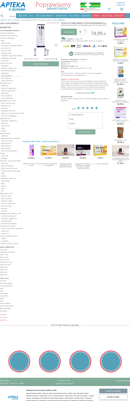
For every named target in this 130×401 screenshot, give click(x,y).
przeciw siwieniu (6, 51)
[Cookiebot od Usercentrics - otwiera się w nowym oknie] (13, 360)
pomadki (4, 211)
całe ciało (3, 281)
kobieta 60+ (4, 275)
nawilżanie (4, 123)
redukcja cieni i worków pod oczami (11, 113)
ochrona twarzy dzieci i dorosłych (11, 228)
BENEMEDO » (83, 59)
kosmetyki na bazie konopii (9, 35)
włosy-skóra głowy (6, 283)
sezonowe (4, 317)
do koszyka (69, 32)
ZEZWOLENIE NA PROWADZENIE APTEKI (15, 389)
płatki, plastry (5, 181)
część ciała (4, 278)
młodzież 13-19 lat (6, 262)
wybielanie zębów (6, 201)
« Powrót (3, 20)
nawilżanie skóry (6, 53)
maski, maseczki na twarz (9, 168)
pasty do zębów (6, 196)
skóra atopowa (6, 78)
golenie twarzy (5, 148)
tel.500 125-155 (64, 381)
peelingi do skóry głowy (8, 58)
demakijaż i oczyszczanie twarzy (10, 161)
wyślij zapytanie (40, 63)
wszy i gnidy (5, 61)
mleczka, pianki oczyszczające (10, 171)
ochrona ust (5, 231)
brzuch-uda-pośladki (6, 306)
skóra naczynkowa (7, 81)
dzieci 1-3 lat (4, 255)
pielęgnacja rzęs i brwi (8, 111)
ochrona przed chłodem (8, 226)
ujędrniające (5, 73)
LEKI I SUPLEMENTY (44, 15)
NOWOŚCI (86, 15)
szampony (4, 136)
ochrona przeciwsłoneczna (8, 236)
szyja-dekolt (4, 296)
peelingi (3, 176)
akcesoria (4, 208)
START (9, 20)
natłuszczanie (5, 126)
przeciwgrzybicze (6, 221)
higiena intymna (6, 146)
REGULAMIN (4, 381)
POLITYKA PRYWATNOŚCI (9, 386)
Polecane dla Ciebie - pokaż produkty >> (41, 141)
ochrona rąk (5, 233)
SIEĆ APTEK (107, 15)
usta (1, 291)
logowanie (121, 2)
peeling (3, 131)
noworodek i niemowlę (7, 252)
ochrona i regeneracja (8, 203)
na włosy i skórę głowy (7, 38)
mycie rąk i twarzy (7, 141)
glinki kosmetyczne (7, 166)
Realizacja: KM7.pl (123, 381)
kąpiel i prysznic (6, 143)
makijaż (2, 153)
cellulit (3, 128)
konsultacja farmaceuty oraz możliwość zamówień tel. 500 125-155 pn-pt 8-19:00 (89, 54)
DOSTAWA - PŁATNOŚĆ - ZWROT (12, 383)
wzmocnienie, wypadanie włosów (11, 46)
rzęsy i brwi (4, 156)
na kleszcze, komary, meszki (9, 243)
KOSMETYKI (61, 15)
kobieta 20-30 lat (5, 265)
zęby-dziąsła (4, 293)
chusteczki (4, 163)
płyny (2, 183)
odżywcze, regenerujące (9, 68)
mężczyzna (3, 250)
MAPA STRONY (5, 398)
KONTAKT (119, 15)
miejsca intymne (5, 303)
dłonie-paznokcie (5, 308)
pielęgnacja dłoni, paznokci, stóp (10, 213)
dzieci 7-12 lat (4, 260)
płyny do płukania (6, 198)
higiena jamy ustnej (6, 193)
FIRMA (96, 15)
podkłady (4, 158)
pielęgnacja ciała (5, 118)
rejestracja (121, 5)
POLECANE (74, 15)
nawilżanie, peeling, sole (9, 216)
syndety (3, 186)
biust (1, 301)
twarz (2, 288)
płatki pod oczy (6, 106)
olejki (2, 173)
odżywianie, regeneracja (9, 121)
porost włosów (6, 48)
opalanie (3, 238)
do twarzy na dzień (6, 63)
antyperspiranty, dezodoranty (10, 138)
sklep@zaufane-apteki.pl (64, 383)
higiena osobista (5, 133)
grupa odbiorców (7, 247)
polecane (3, 320)
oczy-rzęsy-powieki (6, 286)
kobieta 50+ (4, 272)
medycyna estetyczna (7, 33)
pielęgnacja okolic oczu (8, 178)
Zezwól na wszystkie (113, 340)
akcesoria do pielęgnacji (8, 116)
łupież (3, 40)
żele (2, 191)
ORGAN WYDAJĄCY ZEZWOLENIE (12, 392)
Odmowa (113, 351)
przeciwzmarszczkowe (8, 71)
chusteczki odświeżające (9, 151)
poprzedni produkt (31, 59)
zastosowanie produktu (10, 30)
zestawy (3, 315)
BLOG (2, 395)
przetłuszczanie (6, 43)
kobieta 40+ (4, 270)
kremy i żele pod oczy (8, 103)
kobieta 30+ (4, 267)
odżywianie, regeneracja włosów (11, 56)
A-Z (31, 15)
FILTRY (24, 15)
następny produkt (51, 59)
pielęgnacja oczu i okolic (8, 101)
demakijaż (4, 108)
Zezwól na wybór (113, 345)
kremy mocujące (6, 206)
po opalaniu (5, 241)
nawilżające (4, 66)
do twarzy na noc (5, 83)
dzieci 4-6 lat (4, 257)
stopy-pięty (3, 311)
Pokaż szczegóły (107, 360)
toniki (2, 188)
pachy (2, 298)
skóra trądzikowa (59, 20)
